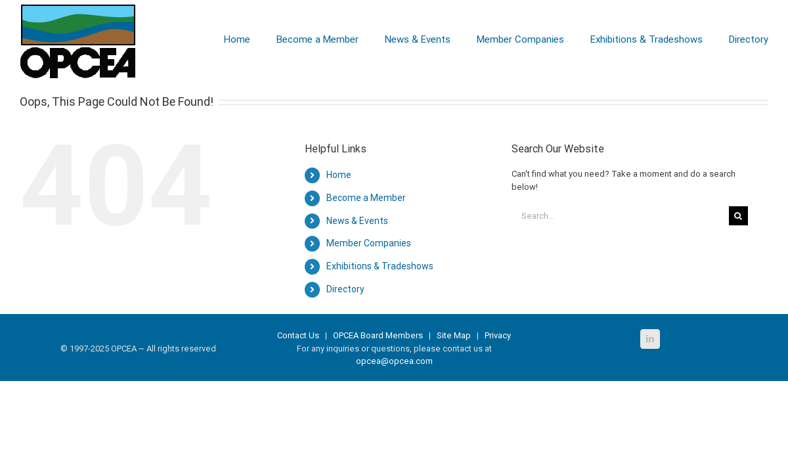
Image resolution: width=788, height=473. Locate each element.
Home (338, 174)
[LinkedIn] (650, 339)
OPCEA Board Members (378, 335)
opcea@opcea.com (394, 361)
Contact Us (299, 335)
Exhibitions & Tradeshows (379, 266)
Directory (345, 289)
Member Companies (368, 243)
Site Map (454, 335)
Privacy (498, 335)
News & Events (357, 220)
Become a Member (366, 197)
